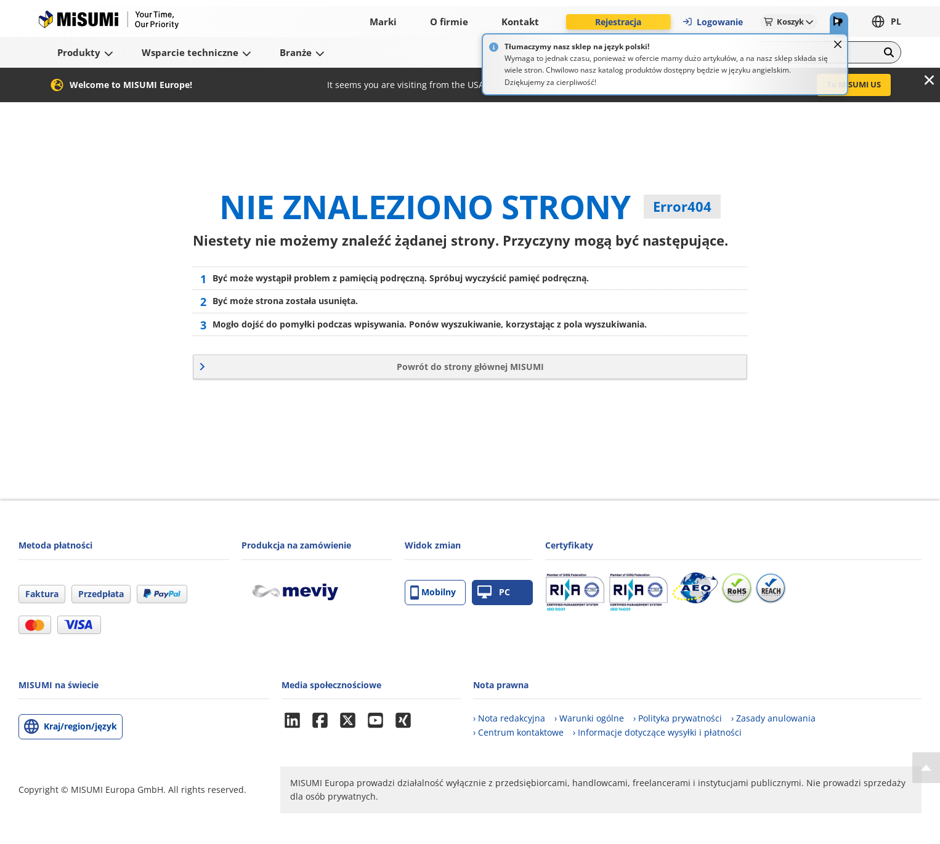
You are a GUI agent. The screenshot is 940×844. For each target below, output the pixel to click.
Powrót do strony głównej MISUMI (470, 366)
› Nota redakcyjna (509, 718)
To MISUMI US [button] (854, 84)
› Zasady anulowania (773, 718)
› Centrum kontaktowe (518, 732)
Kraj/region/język (80, 726)
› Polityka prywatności (677, 718)
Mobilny (433, 592)
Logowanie (712, 22)
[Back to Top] (926, 767)
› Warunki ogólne (589, 718)
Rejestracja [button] (618, 22)
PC (493, 592)
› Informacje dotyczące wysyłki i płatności (657, 732)
